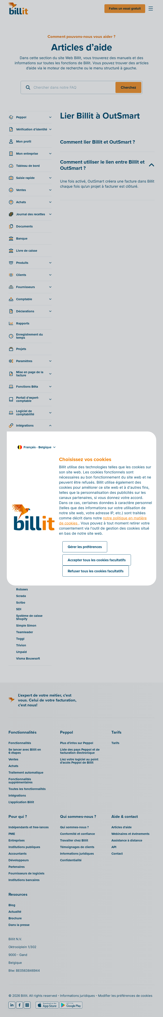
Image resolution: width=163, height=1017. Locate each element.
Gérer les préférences (85, 546)
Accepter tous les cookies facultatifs (97, 560)
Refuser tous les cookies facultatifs (96, 571)
